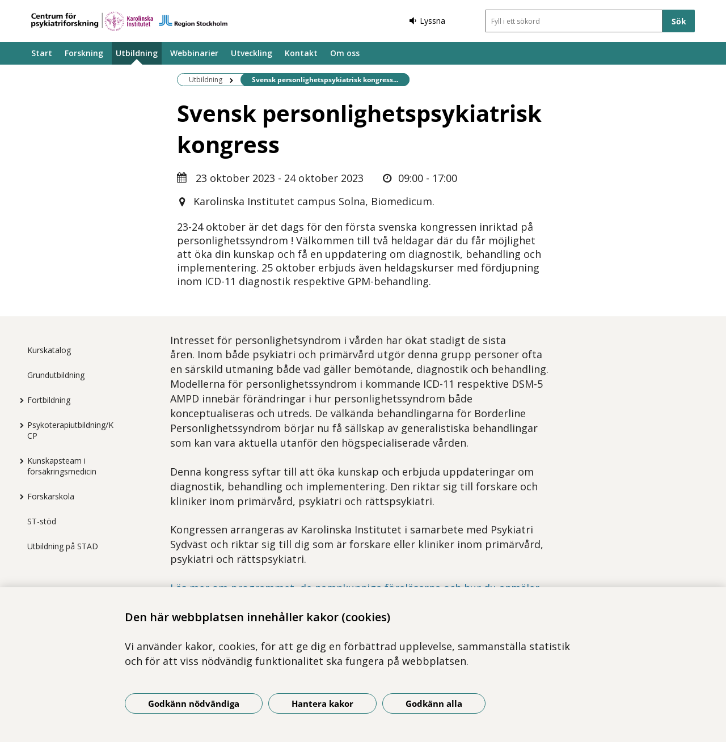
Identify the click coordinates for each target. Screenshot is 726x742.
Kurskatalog (49, 350)
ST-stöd (41, 521)
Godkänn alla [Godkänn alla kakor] (434, 703)
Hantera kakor (322, 703)
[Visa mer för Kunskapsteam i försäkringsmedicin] (18, 460)
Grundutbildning (56, 375)
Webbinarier (194, 53)
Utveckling (251, 53)
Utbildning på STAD (62, 546)
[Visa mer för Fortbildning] (18, 400)
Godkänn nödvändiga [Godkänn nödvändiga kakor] (193, 703)
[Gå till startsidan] (129, 21)
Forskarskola (50, 496)
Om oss (345, 53)
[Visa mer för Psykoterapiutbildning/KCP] (18, 425)
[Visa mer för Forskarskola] (18, 496)
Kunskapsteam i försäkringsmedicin (61, 466)
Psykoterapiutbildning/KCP (70, 430)
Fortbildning (48, 400)
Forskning (84, 53)
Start (41, 53)
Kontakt (301, 53)
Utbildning (137, 53)
